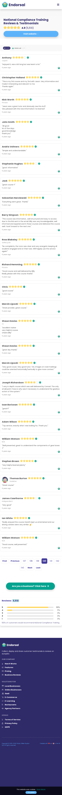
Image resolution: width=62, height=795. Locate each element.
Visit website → (31, 33)
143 (22, 567)
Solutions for (9, 681)
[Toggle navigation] (58, 5)
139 (37, 561)
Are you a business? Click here (30, 586)
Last (38, 567)
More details (41, 789)
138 (31, 561)
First (4, 561)
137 (24, 561)
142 (57, 561)
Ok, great (31, 792)
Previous (15, 561)
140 (44, 561)
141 (51, 561)
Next (30, 567)
